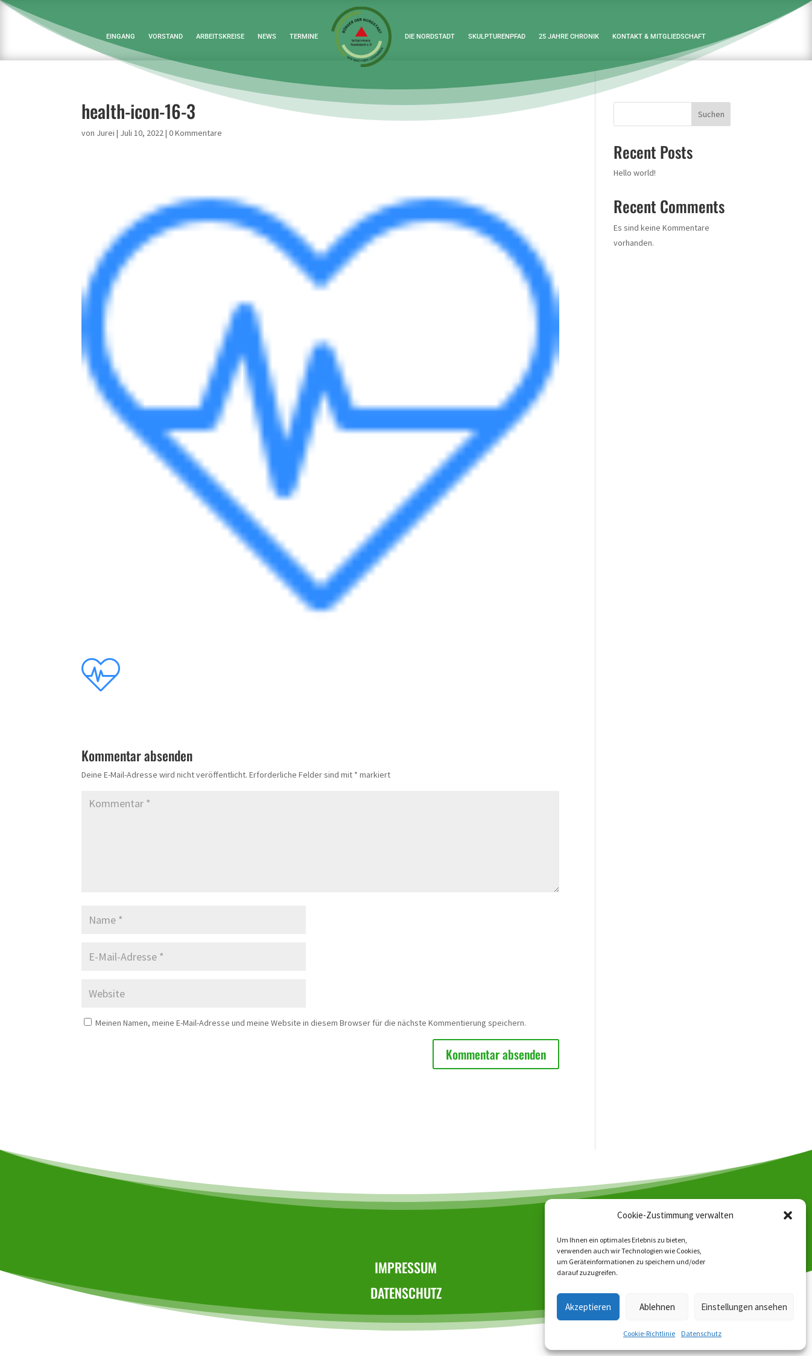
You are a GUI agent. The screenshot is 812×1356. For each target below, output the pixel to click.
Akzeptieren (588, 1307)
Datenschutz (701, 1333)
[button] (788, 1215)
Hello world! (635, 172)
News (267, 36)
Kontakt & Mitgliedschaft (659, 36)
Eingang (120, 36)
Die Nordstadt (430, 36)
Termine (304, 36)
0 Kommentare (195, 132)
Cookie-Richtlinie (649, 1333)
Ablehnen (657, 1307)
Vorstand (165, 36)
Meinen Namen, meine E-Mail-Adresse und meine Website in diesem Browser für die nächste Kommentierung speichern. (310, 1022)
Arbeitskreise (220, 36)
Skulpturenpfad (496, 36)
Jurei (106, 132)
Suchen (711, 114)
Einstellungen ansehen (744, 1307)
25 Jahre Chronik (569, 36)
